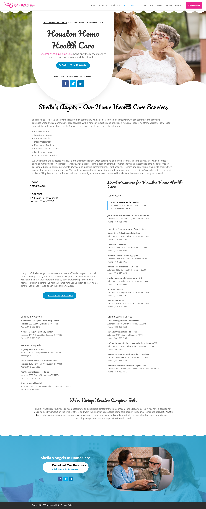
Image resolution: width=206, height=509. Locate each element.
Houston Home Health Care (55, 22)
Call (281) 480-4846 (74, 65)
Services (114, 5)
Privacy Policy (67, 505)
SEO (57, 505)
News (159, 5)
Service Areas (129, 5)
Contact (178, 5)
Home (92, 5)
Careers (168, 5)
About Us (103, 5)
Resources (146, 5)
